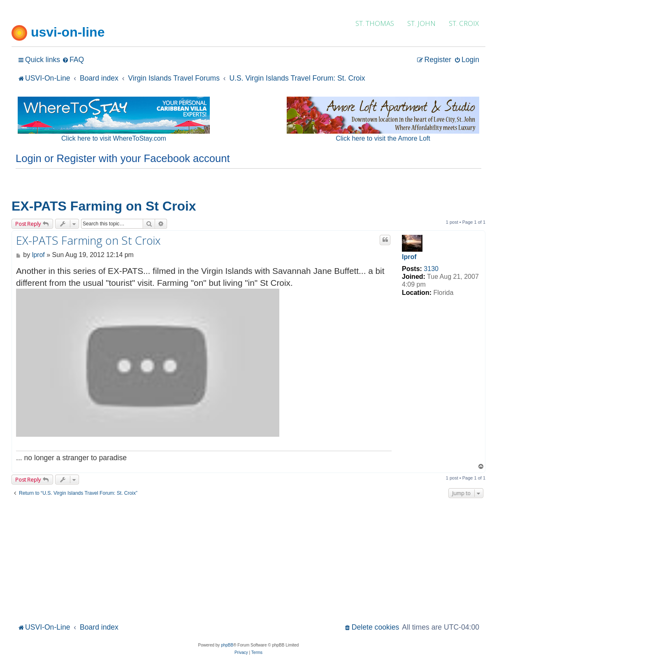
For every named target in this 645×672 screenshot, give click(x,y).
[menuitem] (73, 60)
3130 (431, 268)
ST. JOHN (421, 23)
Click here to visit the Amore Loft (383, 138)
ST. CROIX (464, 23)
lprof (409, 256)
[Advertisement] (248, 559)
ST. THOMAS (374, 23)
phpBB (227, 645)
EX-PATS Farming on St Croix (104, 206)
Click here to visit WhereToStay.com (113, 138)
